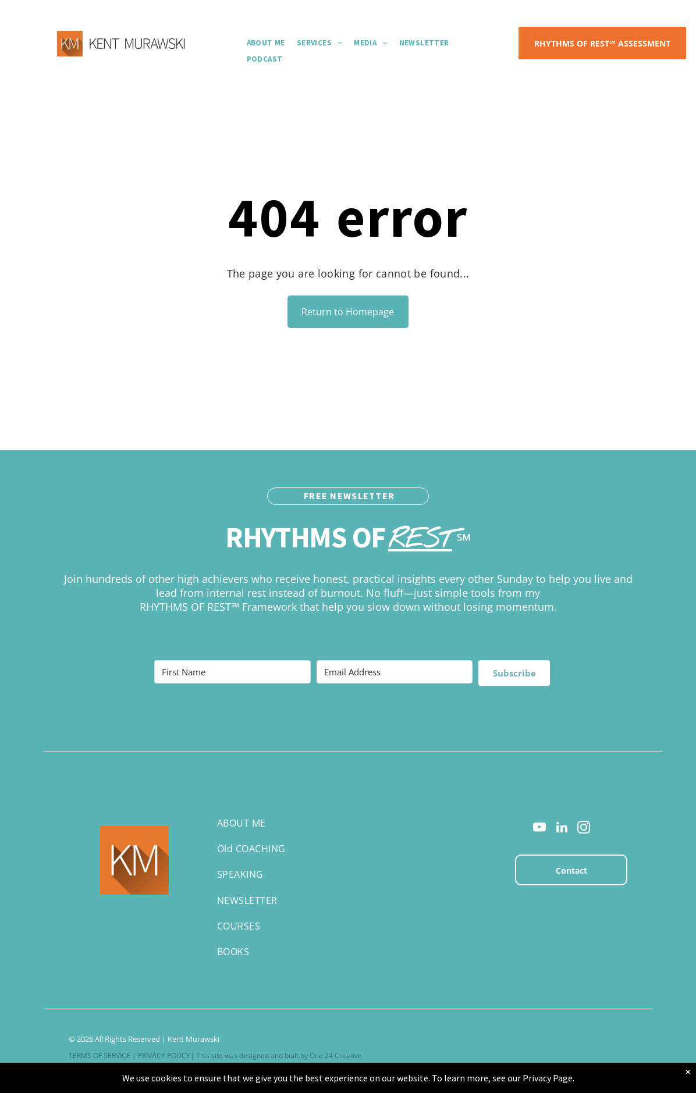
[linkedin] (561, 829)
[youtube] (539, 829)
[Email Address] (395, 671)
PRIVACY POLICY (164, 1055)
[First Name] (232, 671)
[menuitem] (266, 42)
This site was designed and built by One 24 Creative (279, 1055)
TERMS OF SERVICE (99, 1055)
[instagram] (584, 829)
